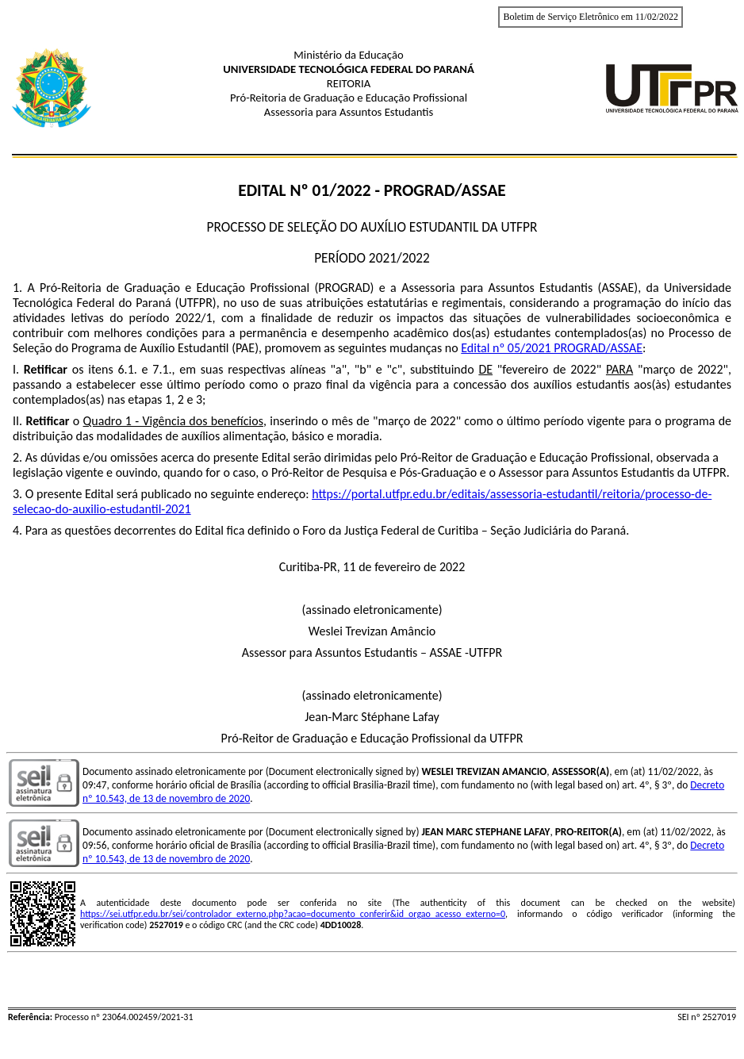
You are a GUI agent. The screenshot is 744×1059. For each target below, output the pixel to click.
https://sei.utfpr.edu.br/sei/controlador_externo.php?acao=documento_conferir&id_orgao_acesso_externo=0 (292, 913)
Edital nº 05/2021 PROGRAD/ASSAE (551, 347)
